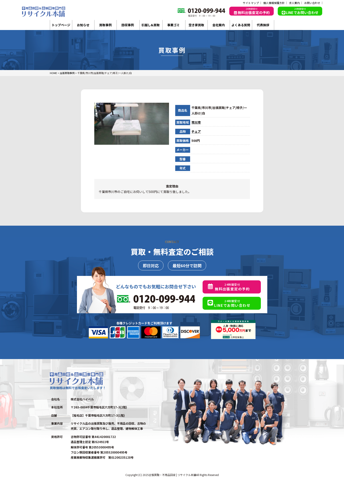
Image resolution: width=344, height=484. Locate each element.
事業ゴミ (173, 25)
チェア (196, 131)
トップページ (61, 25)
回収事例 (127, 25)
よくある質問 (240, 25)
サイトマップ (251, 3)
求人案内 (294, 3)
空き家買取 (196, 25)
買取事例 (105, 25)
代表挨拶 (263, 25)
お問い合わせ (312, 3)
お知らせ (83, 25)
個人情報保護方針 (274, 3)
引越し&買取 (150, 25)
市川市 (196, 122)
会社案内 (218, 25)
